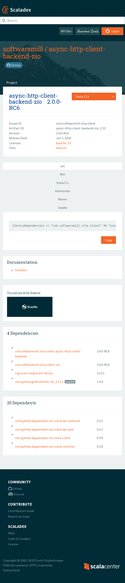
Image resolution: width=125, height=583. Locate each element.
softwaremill (23, 48)
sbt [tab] (62, 166)
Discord (16, 494)
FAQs (11, 533)
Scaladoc (21, 270)
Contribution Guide (21, 511)
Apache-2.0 (63, 143)
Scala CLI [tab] (62, 183)
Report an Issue (19, 516)
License (13, 544)
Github (15, 489)
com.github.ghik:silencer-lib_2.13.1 (39, 382)
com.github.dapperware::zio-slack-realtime (45, 446)
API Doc (66, 31)
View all (61, 148)
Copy (108, 240)
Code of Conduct (19, 539)
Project (11, 82)
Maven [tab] (62, 199)
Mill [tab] (62, 174)
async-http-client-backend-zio (54, 52)
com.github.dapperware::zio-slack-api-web (44, 429)
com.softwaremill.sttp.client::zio (37, 365)
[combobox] (94, 96)
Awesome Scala (87, 31)
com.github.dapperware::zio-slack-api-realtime (47, 421)
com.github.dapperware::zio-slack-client (43, 438)
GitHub (14, 65)
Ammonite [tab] (62, 191)
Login (112, 31)
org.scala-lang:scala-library (34, 373)
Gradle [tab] (62, 208)
